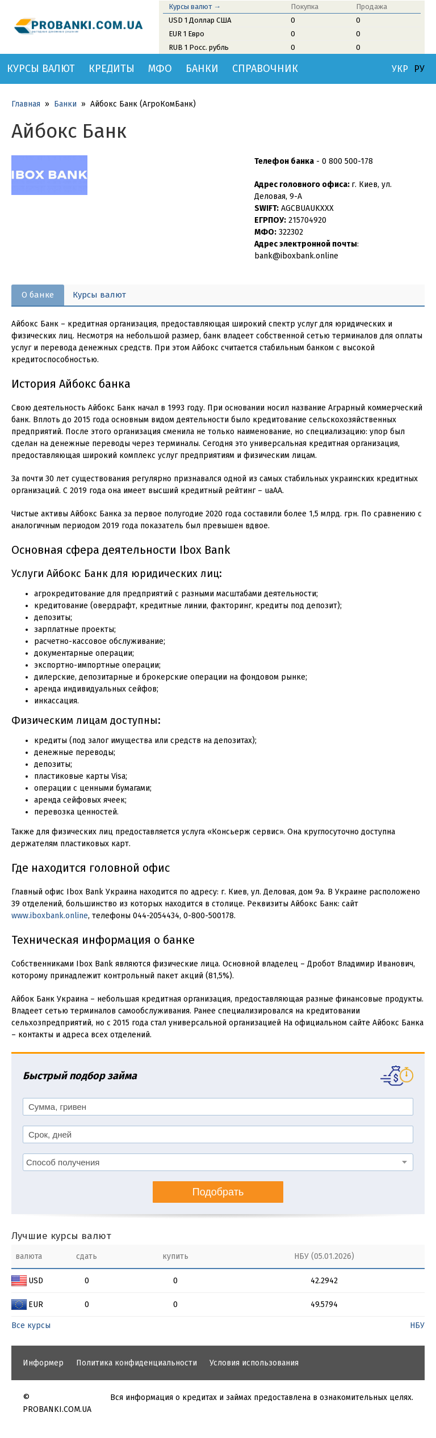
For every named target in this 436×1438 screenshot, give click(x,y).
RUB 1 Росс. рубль (199, 47)
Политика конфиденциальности (136, 1363)
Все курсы (31, 1325)
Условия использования (254, 1363)
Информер (43, 1363)
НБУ (417, 1325)
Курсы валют (41, 68)
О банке (38, 295)
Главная (25, 104)
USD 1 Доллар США (200, 20)
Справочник (265, 68)
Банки (202, 68)
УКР (400, 69)
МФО (160, 68)
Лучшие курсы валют (61, 1236)
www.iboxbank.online (49, 916)
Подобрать (218, 1192)
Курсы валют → (195, 6)
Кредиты (112, 68)
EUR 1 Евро (186, 33)
